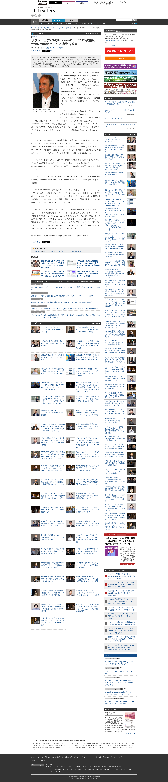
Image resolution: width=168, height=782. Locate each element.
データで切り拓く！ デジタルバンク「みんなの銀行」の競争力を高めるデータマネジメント (88, 509)
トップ (35, 22)
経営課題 (45, 20)
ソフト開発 (110, 2)
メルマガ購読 (56, 757)
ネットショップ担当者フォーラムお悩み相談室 (80, 769)
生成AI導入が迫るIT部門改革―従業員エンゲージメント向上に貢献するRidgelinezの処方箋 (87, 399)
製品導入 (82, 3)
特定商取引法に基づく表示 (104, 757)
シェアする (35, 51)
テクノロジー (58, 20)
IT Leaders (43, 10)
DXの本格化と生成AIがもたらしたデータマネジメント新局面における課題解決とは (87, 565)
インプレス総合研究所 (93, 767)
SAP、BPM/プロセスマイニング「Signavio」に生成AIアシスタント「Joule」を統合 (88, 273)
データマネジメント (98, 23)
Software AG (38, 251)
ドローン (102, 4)
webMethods (75, 251)
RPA (76, 23)
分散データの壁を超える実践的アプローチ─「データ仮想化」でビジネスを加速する (52, 579)
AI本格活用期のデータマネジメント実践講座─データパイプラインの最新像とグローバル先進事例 (87, 579)
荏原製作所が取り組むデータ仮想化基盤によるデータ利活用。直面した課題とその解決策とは (52, 593)
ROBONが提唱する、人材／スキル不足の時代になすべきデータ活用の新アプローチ (52, 537)
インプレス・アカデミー (53, 771)
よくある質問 (42, 760)
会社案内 (76, 757)
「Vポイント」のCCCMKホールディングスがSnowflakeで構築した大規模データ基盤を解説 (87, 551)
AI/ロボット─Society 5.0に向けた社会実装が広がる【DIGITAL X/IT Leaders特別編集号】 (62, 302)
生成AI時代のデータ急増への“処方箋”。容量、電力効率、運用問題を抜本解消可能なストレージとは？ (53, 482)
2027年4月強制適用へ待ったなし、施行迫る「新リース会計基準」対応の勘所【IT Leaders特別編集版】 (65, 288)
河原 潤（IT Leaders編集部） (55, 48)
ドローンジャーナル (126, 769)
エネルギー (95, 4)
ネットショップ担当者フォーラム (55, 769)
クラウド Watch (106, 767)
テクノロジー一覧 (49, 28)
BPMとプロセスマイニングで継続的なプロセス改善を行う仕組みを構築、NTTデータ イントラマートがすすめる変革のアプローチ (115, 314)
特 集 (71, 20)
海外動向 (68, 28)
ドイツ (69, 251)
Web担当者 (95, 2)
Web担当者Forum (80, 767)
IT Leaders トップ (36, 28)
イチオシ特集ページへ (127, 564)
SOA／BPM (60, 28)
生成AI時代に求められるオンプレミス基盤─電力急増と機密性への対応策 (52, 412)
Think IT (71, 767)
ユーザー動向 (46, 23)
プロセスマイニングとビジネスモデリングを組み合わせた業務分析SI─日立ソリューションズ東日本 (52, 273)
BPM (48, 251)
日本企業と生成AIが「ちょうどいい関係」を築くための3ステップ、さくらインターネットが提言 (87, 593)
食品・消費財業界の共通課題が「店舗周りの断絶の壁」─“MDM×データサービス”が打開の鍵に (87, 426)
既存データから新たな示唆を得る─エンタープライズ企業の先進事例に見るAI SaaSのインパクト (87, 482)
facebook (35, 15)
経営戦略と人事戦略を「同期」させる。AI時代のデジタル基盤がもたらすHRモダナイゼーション (87, 357)
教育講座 (108, 4)
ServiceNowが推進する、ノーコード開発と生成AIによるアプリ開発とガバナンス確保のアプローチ (87, 523)
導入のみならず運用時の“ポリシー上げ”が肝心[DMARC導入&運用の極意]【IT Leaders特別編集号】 (65, 309)
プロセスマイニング (60, 23)
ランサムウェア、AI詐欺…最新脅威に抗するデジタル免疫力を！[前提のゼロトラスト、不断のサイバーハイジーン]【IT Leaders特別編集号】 (66, 316)
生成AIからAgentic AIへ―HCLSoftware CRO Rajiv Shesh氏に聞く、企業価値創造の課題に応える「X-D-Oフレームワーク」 (114, 273)
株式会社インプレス (51, 764)
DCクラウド (68, 3)
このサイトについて (37, 757)
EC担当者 (102, 2)
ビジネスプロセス (60, 251)
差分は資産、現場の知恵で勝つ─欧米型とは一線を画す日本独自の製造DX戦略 (52, 509)
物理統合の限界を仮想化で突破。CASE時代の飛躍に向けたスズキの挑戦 (52, 343)
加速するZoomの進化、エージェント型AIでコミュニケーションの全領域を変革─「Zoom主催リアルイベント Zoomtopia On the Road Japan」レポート (88, 387)
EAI (81, 251)
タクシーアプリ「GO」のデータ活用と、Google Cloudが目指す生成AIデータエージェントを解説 (53, 496)
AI (70, 23)
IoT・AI (116, 2)
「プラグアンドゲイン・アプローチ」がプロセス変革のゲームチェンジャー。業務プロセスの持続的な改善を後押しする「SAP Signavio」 (87, 442)
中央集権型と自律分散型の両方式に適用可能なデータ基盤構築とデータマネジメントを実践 (52, 565)
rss (39, 15)
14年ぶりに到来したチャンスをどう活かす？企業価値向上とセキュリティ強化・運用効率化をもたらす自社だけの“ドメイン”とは (115, 237)
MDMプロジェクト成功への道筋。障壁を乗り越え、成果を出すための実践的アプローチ (52, 523)
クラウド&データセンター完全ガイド (57, 767)
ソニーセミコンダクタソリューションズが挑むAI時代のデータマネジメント (52, 329)
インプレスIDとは (111, 45)
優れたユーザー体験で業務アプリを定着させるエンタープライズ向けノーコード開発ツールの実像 (52, 371)
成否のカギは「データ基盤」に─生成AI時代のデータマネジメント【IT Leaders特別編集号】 (63, 296)
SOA (44, 251)
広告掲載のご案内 (67, 757)
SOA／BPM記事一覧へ (93, 33)
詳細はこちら (129, 733)
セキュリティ (85, 23)
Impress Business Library (112, 40)
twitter (32, 15)
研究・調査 (123, 2)
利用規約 (47, 757)
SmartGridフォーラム (118, 767)
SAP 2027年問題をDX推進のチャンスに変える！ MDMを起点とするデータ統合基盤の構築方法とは (52, 468)
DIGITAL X (115, 769)
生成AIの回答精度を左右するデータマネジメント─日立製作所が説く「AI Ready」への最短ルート (87, 329)
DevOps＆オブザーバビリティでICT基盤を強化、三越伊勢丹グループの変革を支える (52, 551)
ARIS (52, 251)
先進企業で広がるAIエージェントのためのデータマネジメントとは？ (52, 357)
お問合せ (34, 760)
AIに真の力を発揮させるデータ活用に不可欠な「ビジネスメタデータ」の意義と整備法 (87, 468)
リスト (51, 50)
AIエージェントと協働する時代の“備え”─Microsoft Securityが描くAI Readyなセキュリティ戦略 (87, 412)
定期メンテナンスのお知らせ (114, 118)
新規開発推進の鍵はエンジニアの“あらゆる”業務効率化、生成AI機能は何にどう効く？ (87, 496)
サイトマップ (118, 757)
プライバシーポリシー (87, 757)
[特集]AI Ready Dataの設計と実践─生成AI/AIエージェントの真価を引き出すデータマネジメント (120, 541)
